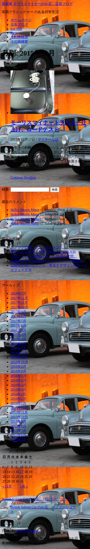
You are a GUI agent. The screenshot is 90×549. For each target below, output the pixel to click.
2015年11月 (19, 412)
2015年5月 (18, 440)
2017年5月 (18, 330)
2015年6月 (18, 435)
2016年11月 (19, 357)
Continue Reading (23, 177)
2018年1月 (18, 293)
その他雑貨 (19, 37)
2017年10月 (19, 307)
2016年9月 (18, 366)
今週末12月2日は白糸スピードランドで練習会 (46, 261)
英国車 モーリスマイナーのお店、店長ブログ (37, 4)
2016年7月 (18, 376)
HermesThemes (28, 531)
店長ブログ (19, 24)
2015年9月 (18, 421)
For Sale (16, 29)
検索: (6, 189)
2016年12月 (19, 353)
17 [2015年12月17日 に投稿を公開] (21, 472)
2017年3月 (18, 339)
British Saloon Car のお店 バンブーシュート (36, 499)
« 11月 (7, 486)
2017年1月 (18, 348)
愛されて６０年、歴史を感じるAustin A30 (43, 251)
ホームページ (21, 20)
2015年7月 (18, 430)
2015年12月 (19, 408)
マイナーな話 (48, 139)
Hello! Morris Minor (25, 210)
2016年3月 (18, 394)
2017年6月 (18, 325)
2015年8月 (18, 426)
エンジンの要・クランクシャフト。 (39, 247)
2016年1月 (18, 403)
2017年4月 (18, 334)
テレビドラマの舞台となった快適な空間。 (44, 256)
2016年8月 (18, 371)
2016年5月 (18, 385)
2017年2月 (18, 344)
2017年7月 (18, 321)
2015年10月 (19, 417)
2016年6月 (18, 380)
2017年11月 (19, 302)
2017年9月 (18, 312)
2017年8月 (18, 316)
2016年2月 (18, 398)
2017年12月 (19, 298)
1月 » (24, 486)
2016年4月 (18, 389)
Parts (14, 33)
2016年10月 (19, 362)
